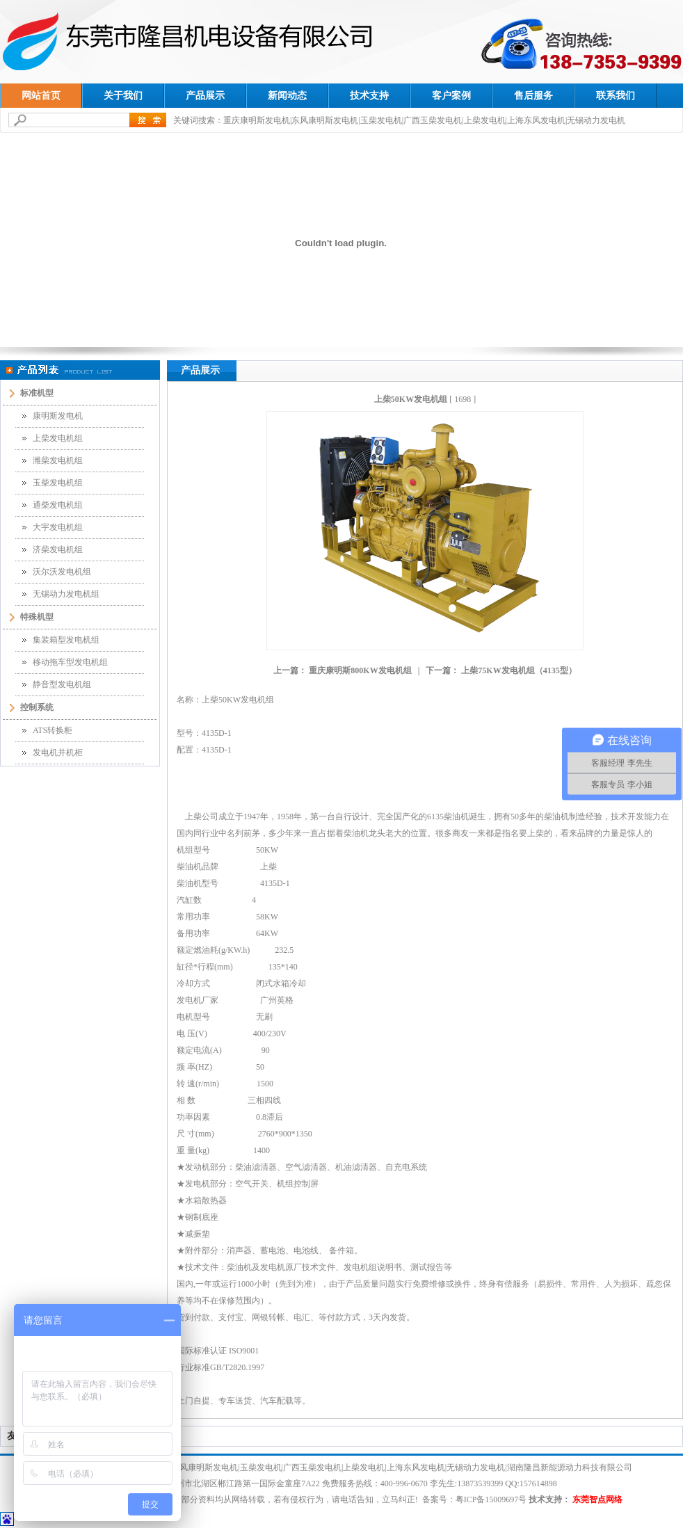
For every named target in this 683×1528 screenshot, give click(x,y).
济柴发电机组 (58, 549)
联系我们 (615, 95)
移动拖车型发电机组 (70, 662)
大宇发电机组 (58, 527)
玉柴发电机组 (58, 483)
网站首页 (41, 95)
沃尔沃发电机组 (62, 572)
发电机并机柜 (58, 752)
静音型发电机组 (62, 684)
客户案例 (451, 95)
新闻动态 (287, 95)
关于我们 (123, 95)
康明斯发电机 (58, 416)
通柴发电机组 (58, 505)
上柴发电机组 (58, 438)
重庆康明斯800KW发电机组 (360, 670)
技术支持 (369, 95)
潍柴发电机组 (58, 460)
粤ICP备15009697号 (491, 1499)
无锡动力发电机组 (66, 594)
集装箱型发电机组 (66, 640)
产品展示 (205, 95)
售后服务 (533, 95)
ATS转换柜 (52, 730)
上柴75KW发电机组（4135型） (518, 670)
